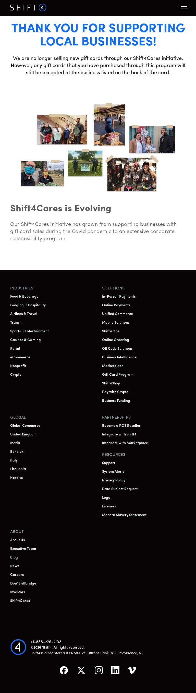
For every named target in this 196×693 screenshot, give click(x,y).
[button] (184, 8)
